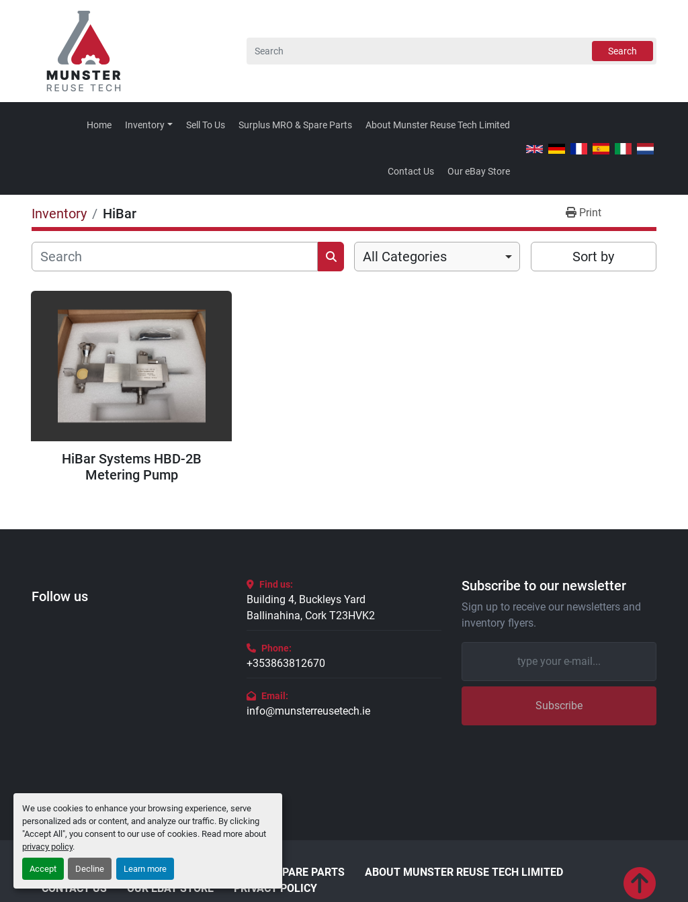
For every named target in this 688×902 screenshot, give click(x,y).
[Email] (559, 661)
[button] (149, 125)
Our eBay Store (478, 171)
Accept (43, 869)
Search (622, 51)
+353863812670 (286, 663)
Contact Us (411, 171)
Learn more (145, 869)
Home (99, 125)
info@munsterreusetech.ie (308, 711)
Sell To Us (205, 125)
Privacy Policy (275, 889)
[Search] (451, 51)
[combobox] (437, 256)
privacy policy (47, 847)
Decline (89, 869)
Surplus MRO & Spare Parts (295, 125)
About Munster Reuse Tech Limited (438, 125)
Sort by (593, 257)
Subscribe (559, 705)
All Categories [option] (405, 257)
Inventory (145, 125)
